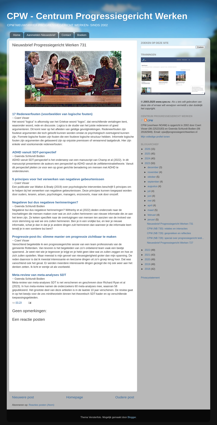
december (153, 167)
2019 (148, 264)
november (153, 172)
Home (16, 35)
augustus (153, 186)
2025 (148, 153)
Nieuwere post (23, 397)
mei (150, 200)
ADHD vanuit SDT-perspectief (34, 152)
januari (152, 219)
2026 (148, 149)
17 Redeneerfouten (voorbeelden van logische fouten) (52, 114)
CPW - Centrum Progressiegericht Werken (97, 16)
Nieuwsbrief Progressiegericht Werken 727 (170, 242)
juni (150, 196)
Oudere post (124, 397)
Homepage (74, 397)
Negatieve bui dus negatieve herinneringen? (45, 202)
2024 (148, 158)
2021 (148, 254)
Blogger (132, 417)
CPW (150, 120)
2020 (148, 259)
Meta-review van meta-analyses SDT (39, 275)
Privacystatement (150, 277)
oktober (152, 176)
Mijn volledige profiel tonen (155, 136)
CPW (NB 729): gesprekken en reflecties (169, 233)
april (150, 205)
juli (149, 191)
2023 (148, 163)
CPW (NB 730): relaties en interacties (167, 228)
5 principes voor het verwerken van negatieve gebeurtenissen (58, 179)
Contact (66, 35)
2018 (148, 268)
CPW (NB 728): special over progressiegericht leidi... (175, 238)
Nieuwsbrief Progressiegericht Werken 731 (170, 223)
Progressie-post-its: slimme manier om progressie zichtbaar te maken (64, 236)
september (154, 181)
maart (151, 210)
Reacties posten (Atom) (41, 404)
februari (152, 214)
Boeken (81, 35)
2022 (148, 250)
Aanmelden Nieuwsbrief (41, 35)
